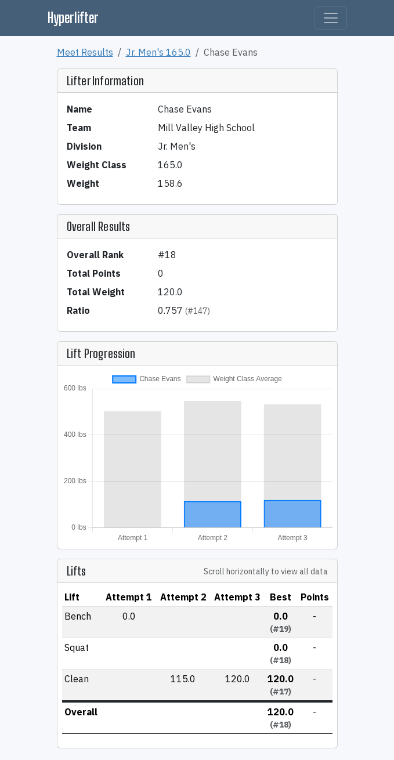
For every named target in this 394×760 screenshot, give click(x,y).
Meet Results (85, 52)
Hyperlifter (73, 17)
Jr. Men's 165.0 (158, 52)
